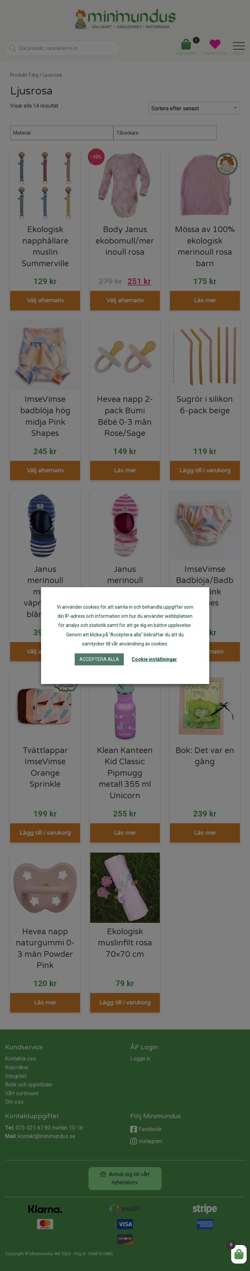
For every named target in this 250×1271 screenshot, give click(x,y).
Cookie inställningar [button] (154, 659)
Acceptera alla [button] (99, 659)
